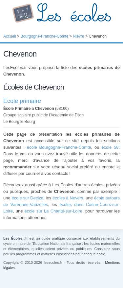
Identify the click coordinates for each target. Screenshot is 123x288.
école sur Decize (28, 197)
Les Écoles (61, 13)
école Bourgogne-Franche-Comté (59, 147)
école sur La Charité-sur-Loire (54, 211)
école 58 (109, 147)
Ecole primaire (22, 101)
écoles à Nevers (67, 197)
